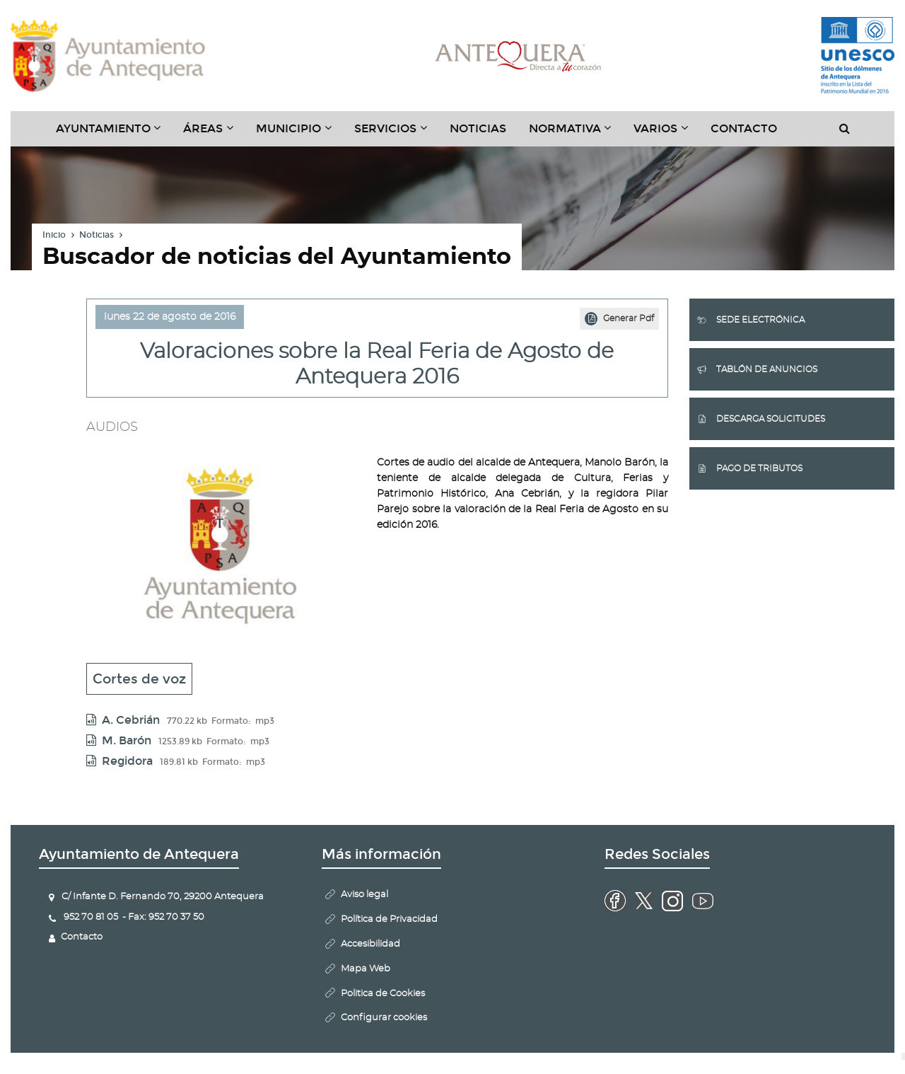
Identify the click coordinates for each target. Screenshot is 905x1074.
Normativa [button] (576, 133)
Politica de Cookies (383, 993)
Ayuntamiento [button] (114, 133)
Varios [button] (666, 133)
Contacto (744, 128)
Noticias (478, 128)
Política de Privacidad (389, 919)
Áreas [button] (214, 133)
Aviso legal (364, 894)
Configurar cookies (384, 1017)
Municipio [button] (299, 133)
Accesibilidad (370, 944)
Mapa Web (365, 969)
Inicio (54, 235)
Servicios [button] (396, 133)
